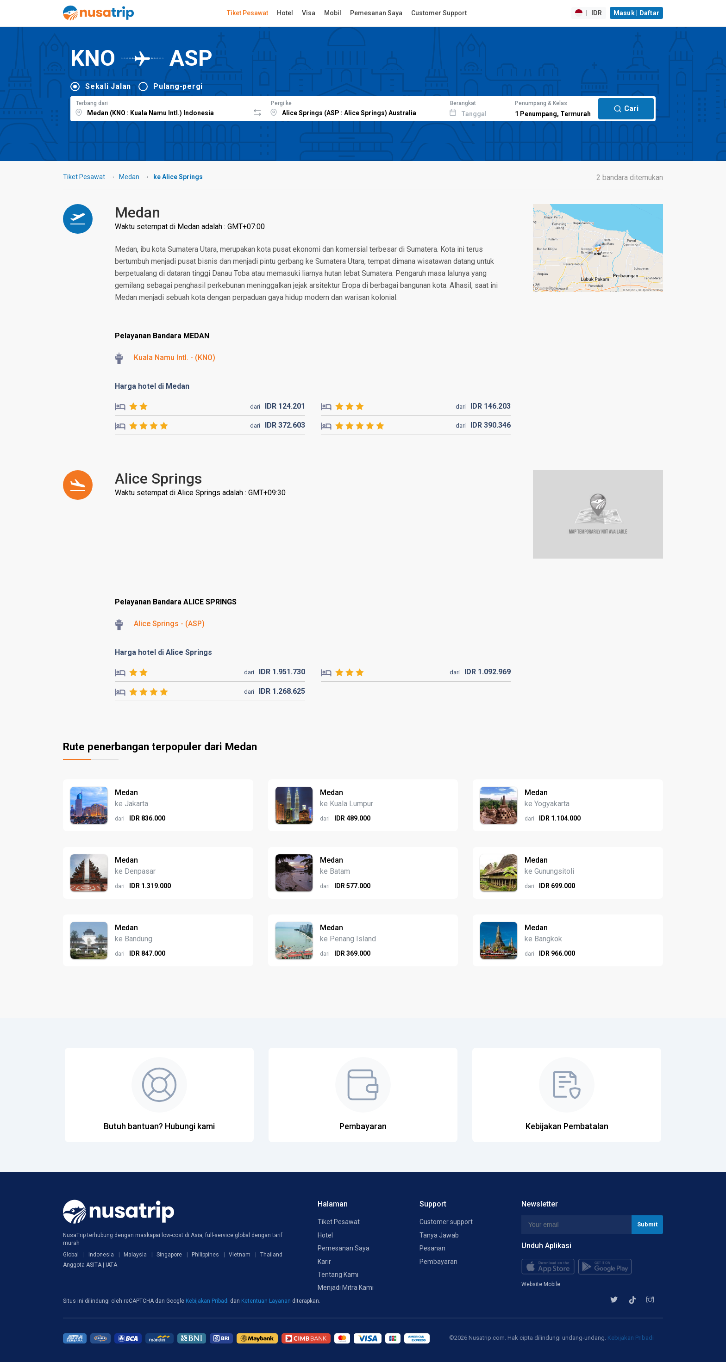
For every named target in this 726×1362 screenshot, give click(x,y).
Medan (129, 176)
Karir (324, 1261)
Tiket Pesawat (247, 13)
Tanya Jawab (439, 1235)
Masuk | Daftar (636, 13)
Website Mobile (540, 1284)
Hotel (285, 13)
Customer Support (439, 13)
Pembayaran (438, 1261)
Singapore (169, 1254)
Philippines (205, 1254)
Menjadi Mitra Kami (346, 1287)
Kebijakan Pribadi (208, 1301)
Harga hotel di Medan (152, 386)
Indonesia (101, 1254)
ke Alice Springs (178, 176)
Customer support (446, 1221)
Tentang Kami (338, 1274)
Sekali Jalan (108, 86)
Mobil (332, 13)
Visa (308, 13)
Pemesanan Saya (376, 13)
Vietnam (239, 1254)
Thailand (271, 1254)
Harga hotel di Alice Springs (163, 652)
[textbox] (160, 107)
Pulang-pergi (178, 86)
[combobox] (160, 107)
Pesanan (432, 1248)
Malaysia (135, 1254)
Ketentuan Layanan (266, 1301)
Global (71, 1254)
